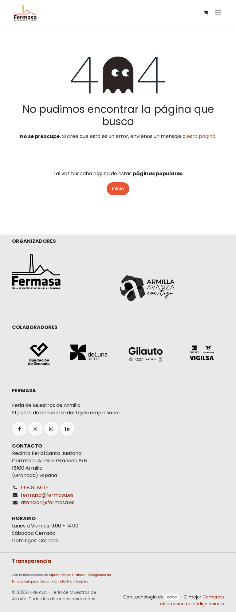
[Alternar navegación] (218, 12)
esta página (201, 136)
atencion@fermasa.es (47, 502)
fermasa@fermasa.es (47, 495)
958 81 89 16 (35, 487)
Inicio (118, 188)
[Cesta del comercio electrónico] (205, 12)
